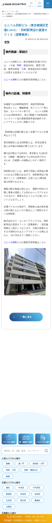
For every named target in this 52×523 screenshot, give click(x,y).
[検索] (46, 450)
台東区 (9, 507)
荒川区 (23, 500)
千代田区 (36, 488)
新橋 (8, 464)
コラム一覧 (14, 11)
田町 (19, 65)
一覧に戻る (26, 317)
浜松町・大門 (38, 464)
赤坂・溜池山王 (31, 470)
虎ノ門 (21, 464)
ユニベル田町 (10, 79)
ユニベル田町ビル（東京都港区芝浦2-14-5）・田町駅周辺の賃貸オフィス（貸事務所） (25, 15)
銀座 (8, 476)
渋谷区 (23, 494)
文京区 (9, 500)
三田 (23, 69)
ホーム (5, 11)
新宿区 (9, 494)
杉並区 (37, 494)
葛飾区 (37, 500)
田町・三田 (11, 470)
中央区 (21, 488)
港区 (7, 42)
